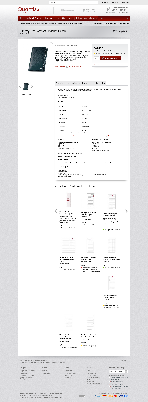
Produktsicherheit (88, 83)
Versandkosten (108, 50)
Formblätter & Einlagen (27, 375)
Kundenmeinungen (74, 83)
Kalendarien (24, 373)
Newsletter (68, 377)
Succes (44, 371)
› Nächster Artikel (124, 23)
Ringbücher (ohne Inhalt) (62, 23)
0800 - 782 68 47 (120, 10)
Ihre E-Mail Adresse (116, 372)
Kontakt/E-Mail (91, 375)
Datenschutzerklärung (93, 378)
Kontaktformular (76, 163)
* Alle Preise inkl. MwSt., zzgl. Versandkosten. (43, 361)
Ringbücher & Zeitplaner (33, 23)
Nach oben (123, 361)
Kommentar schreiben (75, 66)
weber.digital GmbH (57, 397)
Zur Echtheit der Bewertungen (92, 380)
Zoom (51, 42)
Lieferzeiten (68, 375)
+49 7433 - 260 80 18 (121, 12)
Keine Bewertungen (72, 45)
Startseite (22, 23)
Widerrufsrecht (91, 373)
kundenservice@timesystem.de (67, 148)
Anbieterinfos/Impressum (94, 383)
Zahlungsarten (69, 371)
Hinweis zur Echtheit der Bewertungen (69, 136)
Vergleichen (97, 64)
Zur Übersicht (98, 23)
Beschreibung (60, 83)
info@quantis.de (67, 176)
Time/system (46, 373)
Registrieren (125, 2)
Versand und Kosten (71, 373)
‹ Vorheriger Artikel (110, 23)
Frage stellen (100, 83)
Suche (52, 2)
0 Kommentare (60, 66)
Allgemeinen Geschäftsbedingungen (51, 393)
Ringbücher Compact (76, 23)
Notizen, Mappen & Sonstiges (26, 378)
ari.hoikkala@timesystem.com (101, 150)
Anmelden (105, 2)
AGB (88, 371)
